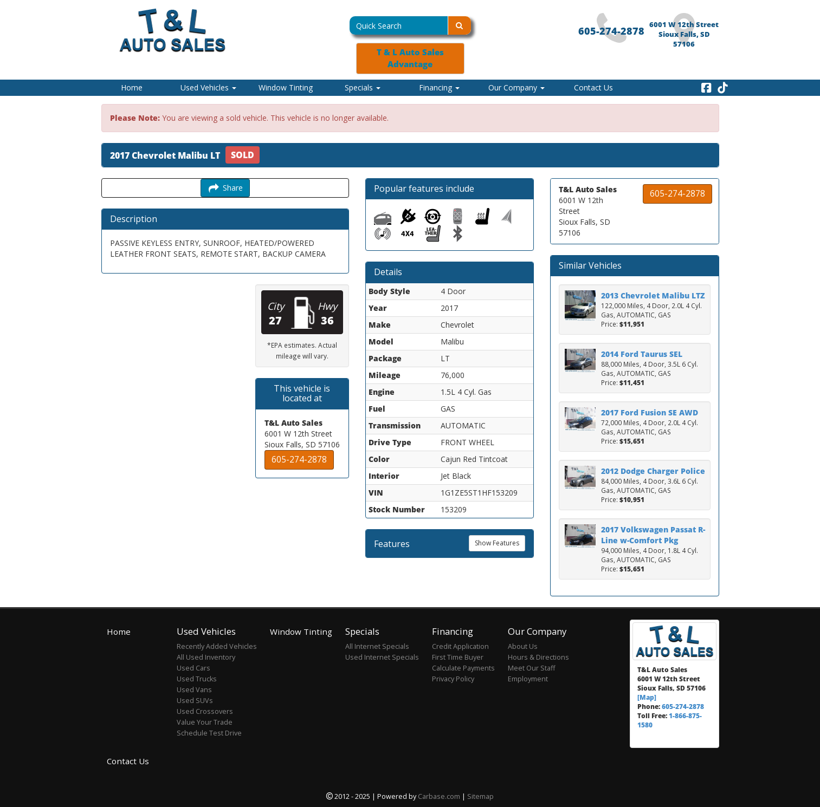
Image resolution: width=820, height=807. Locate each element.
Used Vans (194, 689)
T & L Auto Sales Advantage (410, 58)
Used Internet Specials (382, 657)
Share (225, 188)
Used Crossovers (205, 711)
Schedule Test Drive (209, 733)
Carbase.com (439, 796)
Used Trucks (197, 679)
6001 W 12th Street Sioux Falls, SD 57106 (684, 34)
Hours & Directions (538, 657)
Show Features (497, 543)
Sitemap (480, 796)
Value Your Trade (205, 722)
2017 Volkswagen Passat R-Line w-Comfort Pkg (653, 534)
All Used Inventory (206, 657)
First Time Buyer (457, 657)
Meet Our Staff (531, 668)
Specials (362, 87)
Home (132, 87)
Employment (528, 679)
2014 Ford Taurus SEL (641, 354)
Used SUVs (195, 700)
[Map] (646, 697)
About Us (523, 646)
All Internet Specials (377, 646)
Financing (439, 87)
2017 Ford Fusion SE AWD (649, 412)
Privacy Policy (453, 679)
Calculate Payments (463, 668)
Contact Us (593, 87)
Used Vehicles (208, 87)
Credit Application (460, 646)
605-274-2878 (611, 30)
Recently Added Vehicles (217, 646)
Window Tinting (286, 87)
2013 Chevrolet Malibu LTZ (653, 295)
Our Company (516, 87)
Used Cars (193, 668)
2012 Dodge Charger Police (653, 471)
